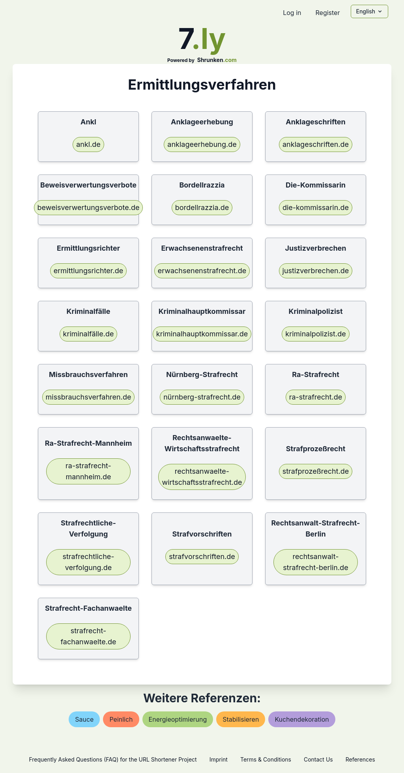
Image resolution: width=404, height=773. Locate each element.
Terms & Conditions (265, 759)
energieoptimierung (178, 719)
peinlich (121, 719)
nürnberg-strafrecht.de (202, 397)
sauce (84, 719)
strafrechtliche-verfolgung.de (88, 562)
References (360, 759)
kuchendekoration (302, 719)
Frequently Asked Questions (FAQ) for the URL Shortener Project (112, 759)
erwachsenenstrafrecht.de (202, 270)
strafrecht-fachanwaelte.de (88, 636)
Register (327, 13)
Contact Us (318, 759)
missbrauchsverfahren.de (88, 397)
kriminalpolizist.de (315, 334)
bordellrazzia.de (202, 207)
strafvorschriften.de (202, 556)
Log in (292, 13)
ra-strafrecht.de (315, 397)
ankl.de (88, 144)
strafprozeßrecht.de (315, 471)
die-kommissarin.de (315, 207)
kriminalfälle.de (88, 334)
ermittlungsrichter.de (88, 270)
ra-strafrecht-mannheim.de (88, 471)
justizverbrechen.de (315, 270)
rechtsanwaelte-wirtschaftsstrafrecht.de (202, 476)
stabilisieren (241, 719)
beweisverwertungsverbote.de (88, 207)
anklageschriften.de (315, 144)
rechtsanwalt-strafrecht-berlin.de (315, 562)
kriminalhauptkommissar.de (202, 334)
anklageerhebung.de (201, 144)
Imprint (218, 759)
